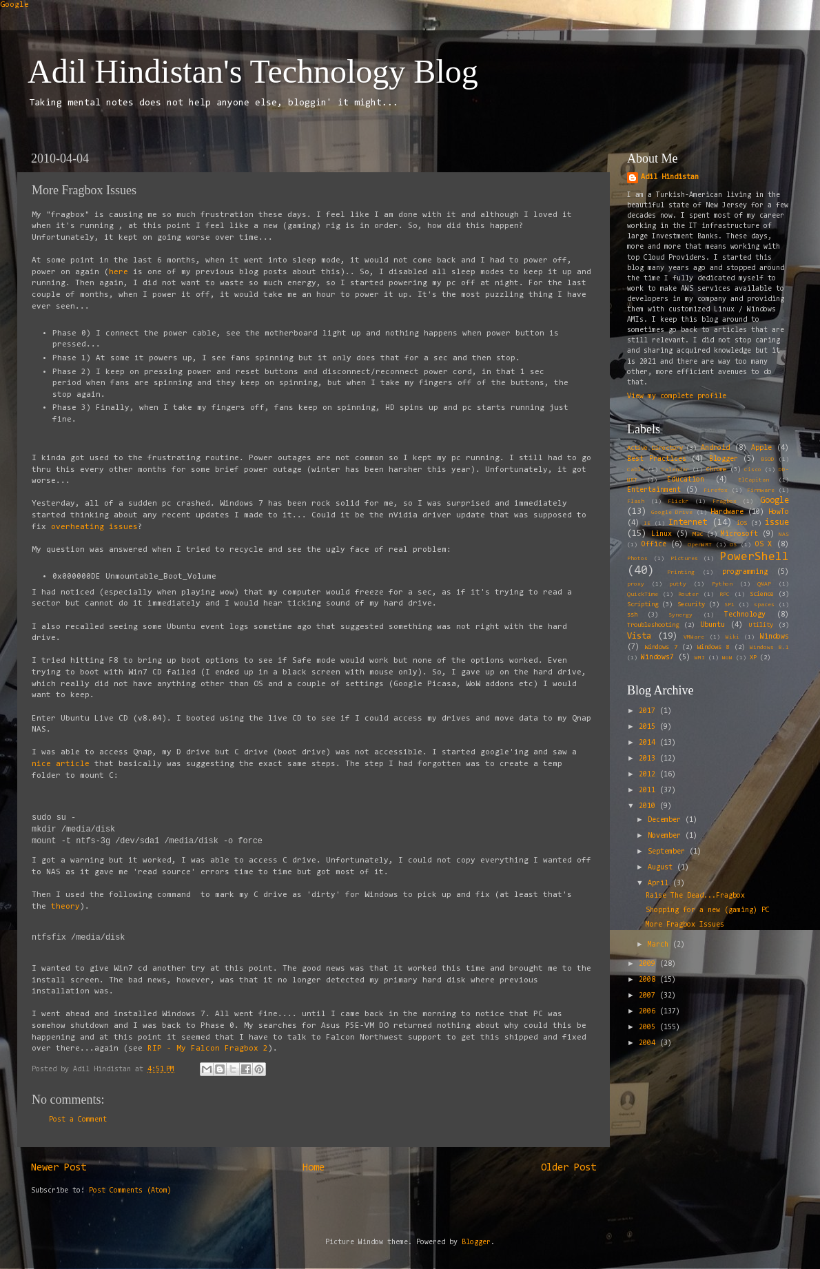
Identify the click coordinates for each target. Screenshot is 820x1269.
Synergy (680, 615)
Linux (661, 534)
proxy (635, 584)
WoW (727, 658)
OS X (763, 544)
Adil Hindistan (670, 177)
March (660, 945)
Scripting (642, 604)
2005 (649, 1027)
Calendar (675, 470)
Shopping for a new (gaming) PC (708, 910)
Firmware (761, 490)
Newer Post (58, 1168)
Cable (635, 470)
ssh (632, 615)
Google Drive (672, 512)
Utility (761, 625)
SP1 (729, 605)
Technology (745, 615)
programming (745, 572)
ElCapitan (753, 480)
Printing (681, 572)
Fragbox (725, 501)
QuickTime (642, 594)
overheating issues (94, 527)
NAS (784, 534)
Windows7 (657, 657)
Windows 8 (713, 647)
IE (647, 523)
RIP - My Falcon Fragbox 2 (207, 1048)
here (121, 272)
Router (688, 594)
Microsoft (739, 534)
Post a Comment (78, 1120)
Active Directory (655, 448)
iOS (742, 523)
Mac (698, 534)
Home (314, 1168)
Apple (761, 448)
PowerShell (754, 557)
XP (753, 657)
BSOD (768, 459)
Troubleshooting (653, 625)
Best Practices (656, 459)
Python (722, 584)
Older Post (568, 1168)
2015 (649, 727)
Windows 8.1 (769, 647)
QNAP (764, 584)
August (662, 867)
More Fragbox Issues (685, 925)
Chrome (716, 469)
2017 (649, 711)
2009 (649, 964)
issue (777, 522)
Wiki (732, 637)
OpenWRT (700, 545)
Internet (687, 522)
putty (677, 584)
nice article (61, 764)
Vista (639, 636)
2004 (649, 1043)
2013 (649, 759)
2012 (649, 774)
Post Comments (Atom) (130, 1191)
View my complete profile (676, 396)
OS (733, 545)
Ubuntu (712, 625)
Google (14, 5)
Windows (774, 637)
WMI (700, 658)
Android (715, 448)
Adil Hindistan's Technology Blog (253, 71)
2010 (649, 806)
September (668, 852)
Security (691, 604)
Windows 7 (661, 647)
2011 (649, 790)
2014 (649, 743)
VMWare (694, 637)
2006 (649, 1011)
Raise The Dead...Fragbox (695, 896)
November (666, 836)
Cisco (752, 470)
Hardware (727, 512)
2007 (649, 996)
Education (685, 480)
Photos (637, 558)
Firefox (716, 490)
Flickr (678, 501)
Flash (635, 501)
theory (65, 906)
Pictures (684, 558)
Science (762, 594)
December (666, 820)
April (660, 883)
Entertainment (654, 490)
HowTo (778, 512)
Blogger (723, 459)
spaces (764, 605)
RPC (724, 594)
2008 (649, 980)
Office (654, 544)
